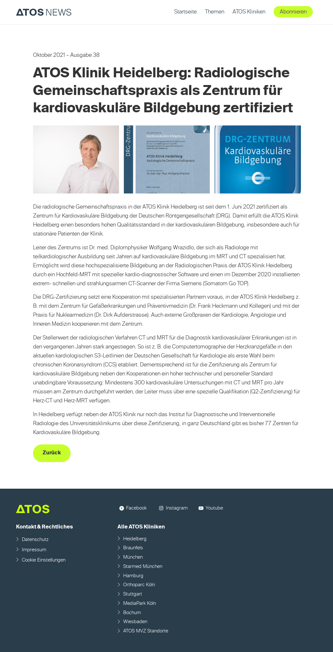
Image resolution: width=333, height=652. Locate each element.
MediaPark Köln (139, 603)
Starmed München (142, 566)
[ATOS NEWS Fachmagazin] (44, 12)
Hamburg (133, 575)
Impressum (34, 549)
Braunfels (133, 547)
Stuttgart (132, 594)
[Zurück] (52, 453)
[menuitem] (185, 12)
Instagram (177, 508)
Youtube (214, 508)
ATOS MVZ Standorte (145, 631)
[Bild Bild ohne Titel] (78, 161)
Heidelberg (135, 538)
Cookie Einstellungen (43, 560)
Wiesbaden (135, 621)
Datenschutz (35, 539)
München (133, 557)
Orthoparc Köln (139, 584)
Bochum (132, 612)
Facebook (136, 508)
